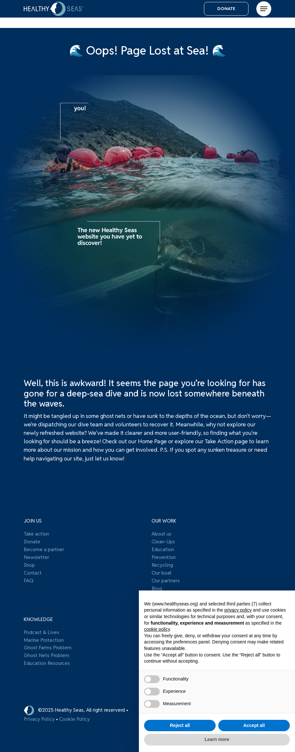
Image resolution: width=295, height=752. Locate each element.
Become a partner (44, 549)
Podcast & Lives (41, 630)
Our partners (166, 579)
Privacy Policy (39, 717)
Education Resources (47, 660)
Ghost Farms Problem (48, 645)
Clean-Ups (163, 541)
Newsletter (36, 556)
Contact (33, 571)
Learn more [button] (217, 739)
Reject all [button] (180, 725)
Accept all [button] (254, 725)
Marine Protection (44, 637)
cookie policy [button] (157, 629)
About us (161, 534)
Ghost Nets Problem (46, 652)
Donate (32, 541)
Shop (29, 564)
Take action (36, 534)
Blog (157, 586)
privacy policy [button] (238, 610)
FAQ (29, 579)
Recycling (162, 564)
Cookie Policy (74, 717)
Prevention (164, 556)
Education (163, 549)
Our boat (162, 571)
